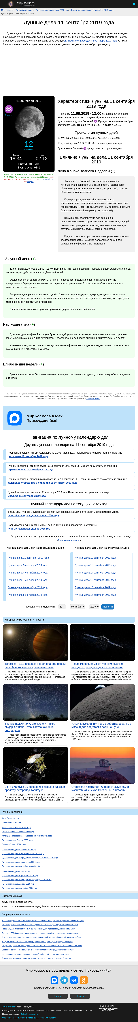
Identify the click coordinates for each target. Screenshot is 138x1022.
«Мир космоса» (9, 1007)
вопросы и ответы (93, 398)
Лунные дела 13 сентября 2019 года (95, 565)
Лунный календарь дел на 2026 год (18, 884)
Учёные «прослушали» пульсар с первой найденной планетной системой (35, 954)
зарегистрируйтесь (45, 179)
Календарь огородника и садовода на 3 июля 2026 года (27, 836)
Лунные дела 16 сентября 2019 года (95, 587)
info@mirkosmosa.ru (29, 1014)
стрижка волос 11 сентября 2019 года (30, 469)
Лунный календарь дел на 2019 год (52, 10)
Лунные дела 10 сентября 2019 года (28, 557)
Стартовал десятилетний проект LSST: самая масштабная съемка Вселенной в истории (42, 945)
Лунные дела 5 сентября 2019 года (27, 595)
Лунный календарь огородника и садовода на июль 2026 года (30, 858)
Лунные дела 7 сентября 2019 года (27, 580)
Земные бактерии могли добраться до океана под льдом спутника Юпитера (36, 958)
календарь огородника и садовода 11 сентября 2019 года (42, 482)
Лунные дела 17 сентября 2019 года (95, 595)
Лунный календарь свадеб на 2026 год (19, 888)
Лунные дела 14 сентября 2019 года (95, 572)
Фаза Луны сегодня (10, 818)
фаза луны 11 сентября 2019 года (28, 456)
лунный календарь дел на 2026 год (29, 528)
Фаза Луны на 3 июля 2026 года (16, 827)
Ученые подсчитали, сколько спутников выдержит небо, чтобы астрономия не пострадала (43, 920)
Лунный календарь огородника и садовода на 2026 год (26, 879)
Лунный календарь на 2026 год (16, 871)
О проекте (6, 1018)
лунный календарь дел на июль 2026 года (33, 515)
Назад (57, 996)
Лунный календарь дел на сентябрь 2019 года (91, 10)
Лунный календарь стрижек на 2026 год (20, 875)
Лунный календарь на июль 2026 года (19, 849)
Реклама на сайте (48, 1018)
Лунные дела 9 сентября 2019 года (27, 565)
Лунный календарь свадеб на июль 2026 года (22, 866)
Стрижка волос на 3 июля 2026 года (18, 832)
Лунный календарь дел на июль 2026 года (21, 862)
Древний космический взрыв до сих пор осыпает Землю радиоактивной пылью (38, 950)
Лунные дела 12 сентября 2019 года (95, 557)
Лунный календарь (24, 10)
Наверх (80, 996)
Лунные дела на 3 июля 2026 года (17, 840)
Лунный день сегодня (11, 822)
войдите (30, 182)
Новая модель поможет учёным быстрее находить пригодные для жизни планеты (39, 929)
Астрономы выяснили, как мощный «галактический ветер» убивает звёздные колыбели (41, 937)
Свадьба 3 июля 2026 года (14, 844)
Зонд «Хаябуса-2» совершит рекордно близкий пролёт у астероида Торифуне (37, 941)
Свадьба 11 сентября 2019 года (27, 496)
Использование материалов (25, 1018)
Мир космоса (7, 10)
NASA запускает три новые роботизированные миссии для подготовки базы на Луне (40, 925)
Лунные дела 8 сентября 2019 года (27, 572)
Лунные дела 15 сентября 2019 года (95, 580)
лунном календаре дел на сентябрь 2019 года (90, 40)
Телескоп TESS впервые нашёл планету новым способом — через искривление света (41, 933)
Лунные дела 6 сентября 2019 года (27, 587)
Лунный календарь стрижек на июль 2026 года (23, 853)
